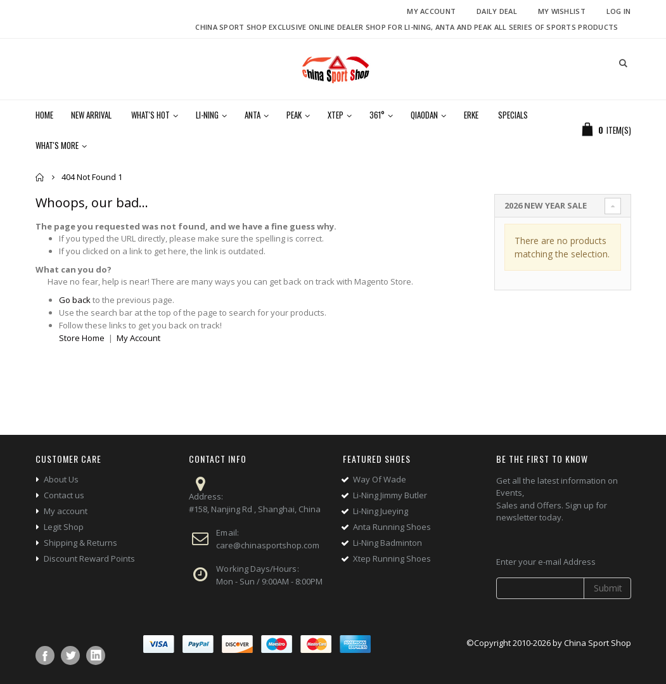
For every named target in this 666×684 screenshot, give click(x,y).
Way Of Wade (379, 479)
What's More (57, 145)
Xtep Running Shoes (392, 558)
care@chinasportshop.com (267, 545)
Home (40, 177)
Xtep (335, 114)
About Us (61, 479)
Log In (618, 11)
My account (65, 511)
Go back (75, 300)
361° (377, 114)
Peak (294, 114)
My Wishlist (562, 11)
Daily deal (497, 11)
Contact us (64, 495)
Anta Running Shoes (392, 526)
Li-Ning (207, 114)
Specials (513, 114)
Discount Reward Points (89, 558)
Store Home (82, 338)
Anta (252, 114)
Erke (471, 114)
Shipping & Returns (80, 542)
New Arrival (91, 114)
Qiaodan (424, 114)
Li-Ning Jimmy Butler (390, 495)
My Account (431, 11)
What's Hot (150, 114)
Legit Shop (64, 526)
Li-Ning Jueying (380, 511)
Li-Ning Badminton (387, 542)
